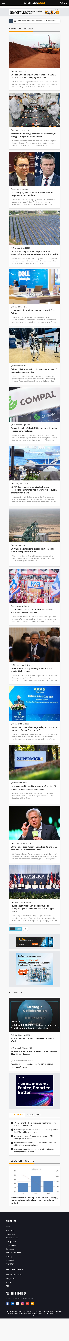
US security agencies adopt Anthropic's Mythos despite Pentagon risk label (32, 194)
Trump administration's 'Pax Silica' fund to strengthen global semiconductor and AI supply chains (32, 909)
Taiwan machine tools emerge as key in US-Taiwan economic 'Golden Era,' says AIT (34, 728)
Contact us (10, 1249)
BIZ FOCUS (15, 992)
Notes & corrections (13, 1253)
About (8, 1226)
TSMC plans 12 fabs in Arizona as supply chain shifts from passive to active (32, 611)
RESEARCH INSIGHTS (21, 1160)
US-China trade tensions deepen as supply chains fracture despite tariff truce (33, 550)
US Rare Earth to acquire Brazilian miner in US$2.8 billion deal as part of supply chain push (33, 76)
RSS (7, 1286)
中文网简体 (10, 1264)
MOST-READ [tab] (17, 1115)
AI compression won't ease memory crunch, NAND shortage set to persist (34, 1137)
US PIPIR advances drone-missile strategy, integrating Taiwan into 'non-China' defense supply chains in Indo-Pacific (34, 490)
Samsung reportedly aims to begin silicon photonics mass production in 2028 (34, 1150)
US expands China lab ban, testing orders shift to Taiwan (33, 311)
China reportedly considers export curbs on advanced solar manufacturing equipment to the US (34, 252)
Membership (10, 1234)
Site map (9, 1256)
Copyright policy (12, 1245)
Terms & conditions (13, 1238)
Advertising (10, 1230)
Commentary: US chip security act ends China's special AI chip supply (32, 669)
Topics (8, 1282)
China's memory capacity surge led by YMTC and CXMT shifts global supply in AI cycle (35, 1144)
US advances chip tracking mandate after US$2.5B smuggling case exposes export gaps (33, 787)
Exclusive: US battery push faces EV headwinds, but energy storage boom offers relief (34, 135)
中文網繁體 (10, 1260)
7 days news (10, 1279)
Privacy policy (11, 1241)
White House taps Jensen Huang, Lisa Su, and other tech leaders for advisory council (34, 848)
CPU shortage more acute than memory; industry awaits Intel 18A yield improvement (36, 1130)
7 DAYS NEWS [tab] (34, 1115)
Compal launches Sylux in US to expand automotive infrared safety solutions (34, 429)
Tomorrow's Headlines (14, 1275)
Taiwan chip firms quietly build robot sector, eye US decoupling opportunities (34, 370)
